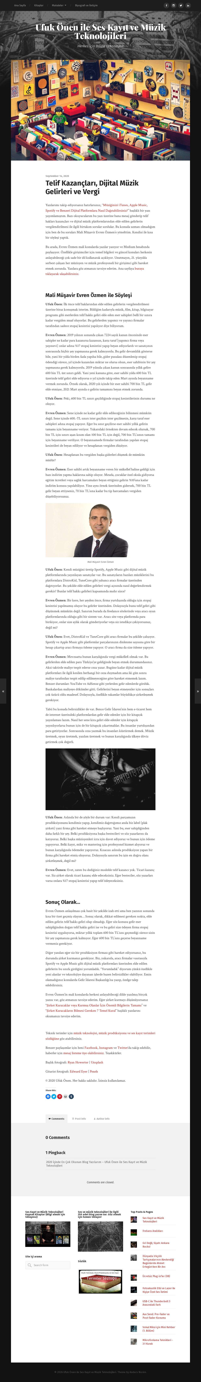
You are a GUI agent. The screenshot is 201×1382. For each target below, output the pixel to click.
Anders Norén (138, 1372)
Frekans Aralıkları (153, 1230)
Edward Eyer (78, 1071)
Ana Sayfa (20, 5)
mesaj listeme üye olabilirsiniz (83, 1053)
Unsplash (97, 1062)
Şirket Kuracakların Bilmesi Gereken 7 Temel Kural (81, 1010)
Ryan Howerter (78, 1062)
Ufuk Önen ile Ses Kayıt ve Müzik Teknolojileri (100, 31)
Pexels (94, 1071)
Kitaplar (38, 5)
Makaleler (57, 5)
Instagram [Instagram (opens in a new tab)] (106, 1047)
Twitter (122, 1047)
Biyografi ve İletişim (86, 5)
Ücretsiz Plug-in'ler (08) (156, 1276)
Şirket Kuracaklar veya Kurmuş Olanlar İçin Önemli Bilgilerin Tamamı (94, 1005)
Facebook (91, 1047)
